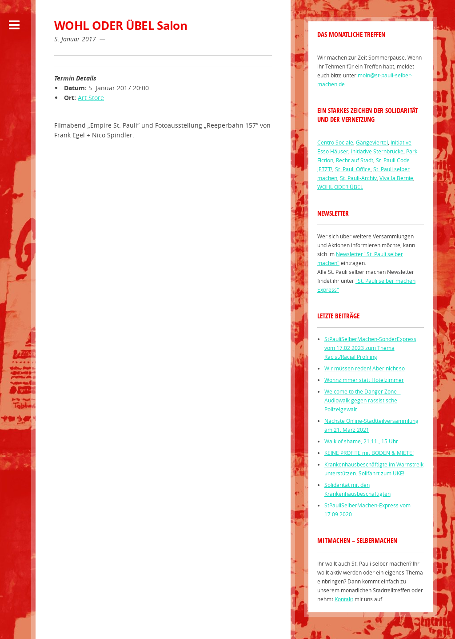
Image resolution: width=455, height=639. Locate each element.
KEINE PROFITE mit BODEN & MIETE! (369, 452)
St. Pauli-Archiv (358, 177)
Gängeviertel (372, 142)
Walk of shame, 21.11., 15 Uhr (361, 441)
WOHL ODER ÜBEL (340, 186)
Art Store (91, 97)
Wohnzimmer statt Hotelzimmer (364, 379)
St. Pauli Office (353, 169)
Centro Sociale (335, 142)
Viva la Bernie (396, 177)
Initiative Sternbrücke (377, 151)
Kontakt (344, 599)
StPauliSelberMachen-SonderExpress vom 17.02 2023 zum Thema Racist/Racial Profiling (370, 347)
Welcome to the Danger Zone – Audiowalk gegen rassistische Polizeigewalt (362, 400)
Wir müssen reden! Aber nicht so (364, 368)
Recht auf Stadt (354, 160)
